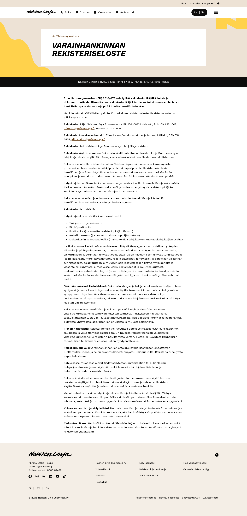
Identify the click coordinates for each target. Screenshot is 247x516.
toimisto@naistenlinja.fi (79, 128)
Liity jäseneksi (147, 462)
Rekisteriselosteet (146, 497)
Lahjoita (199, 12)
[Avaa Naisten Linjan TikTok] (64, 476)
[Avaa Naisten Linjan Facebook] (30, 476)
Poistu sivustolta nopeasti (200, 3)
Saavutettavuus (191, 497)
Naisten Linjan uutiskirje (152, 469)
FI (29, 488)
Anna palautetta (148, 475)
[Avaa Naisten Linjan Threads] (44, 476)
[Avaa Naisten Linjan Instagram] (37, 476)
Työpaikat (101, 482)
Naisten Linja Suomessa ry (111, 462)
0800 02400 (54, 470)
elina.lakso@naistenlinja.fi (88, 139)
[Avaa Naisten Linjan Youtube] (57, 476)
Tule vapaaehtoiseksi (195, 462)
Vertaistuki (125, 12)
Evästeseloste (210, 497)
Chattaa (82, 12)
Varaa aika (102, 12)
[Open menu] (215, 12)
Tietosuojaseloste (65, 36)
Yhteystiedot (103, 469)
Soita (66, 12)
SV (38, 488)
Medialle (100, 475)
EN (47, 488)
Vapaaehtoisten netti (196, 469)
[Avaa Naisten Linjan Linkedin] (50, 476)
